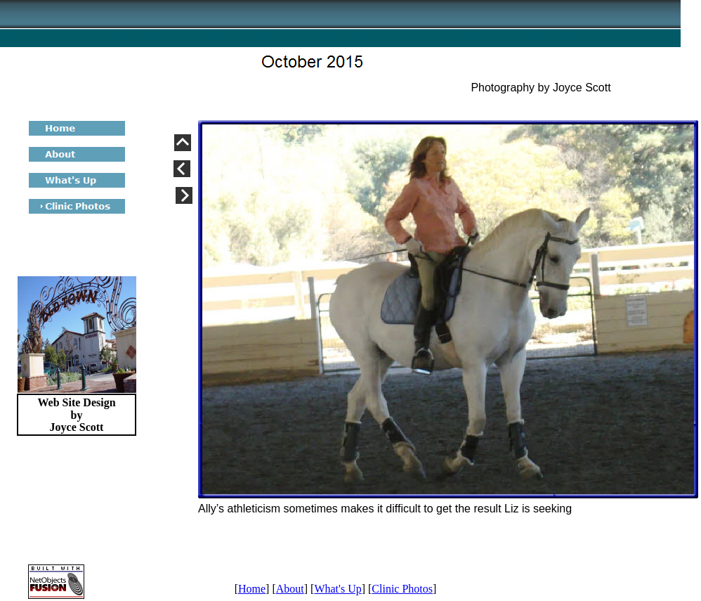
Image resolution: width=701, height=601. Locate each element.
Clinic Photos (402, 589)
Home (252, 589)
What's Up (337, 589)
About (290, 589)
